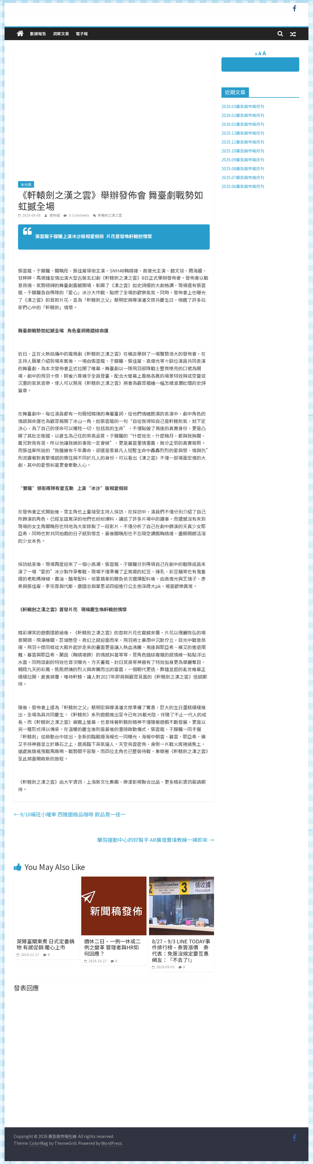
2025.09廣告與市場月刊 (242, 159)
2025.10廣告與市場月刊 (242, 151)
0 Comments (76, 215)
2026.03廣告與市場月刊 (242, 106)
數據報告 (38, 33)
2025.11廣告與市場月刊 (242, 142)
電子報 (82, 33)
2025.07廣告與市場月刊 (242, 177)
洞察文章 (61, 33)
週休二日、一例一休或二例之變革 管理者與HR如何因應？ (112, 947)
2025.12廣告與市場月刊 (242, 133)
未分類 (26, 184)
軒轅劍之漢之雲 (110, 215)
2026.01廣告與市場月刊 (242, 124)
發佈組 (55, 215)
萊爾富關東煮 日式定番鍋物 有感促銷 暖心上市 (45, 944)
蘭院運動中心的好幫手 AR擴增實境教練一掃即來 (155, 839)
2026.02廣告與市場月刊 (242, 115)
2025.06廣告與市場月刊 (242, 186)
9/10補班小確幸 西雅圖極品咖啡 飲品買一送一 (70, 814)
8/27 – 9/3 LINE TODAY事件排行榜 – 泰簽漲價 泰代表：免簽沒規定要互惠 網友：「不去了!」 (181, 950)
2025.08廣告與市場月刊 (242, 168)
